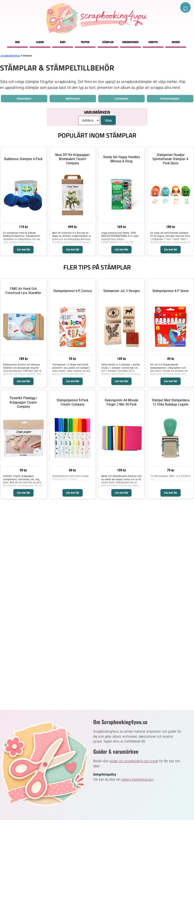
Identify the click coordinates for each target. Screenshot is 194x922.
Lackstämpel (121, 98)
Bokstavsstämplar (170, 98)
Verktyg (153, 42)
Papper (85, 42)
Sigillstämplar (72, 98)
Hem (17, 42)
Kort (63, 42)
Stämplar (108, 42)
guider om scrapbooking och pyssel (133, 761)
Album (40, 42)
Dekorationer (130, 42)
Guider (176, 42)
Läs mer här (23, 249)
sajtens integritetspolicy (137, 779)
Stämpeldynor (24, 98)
